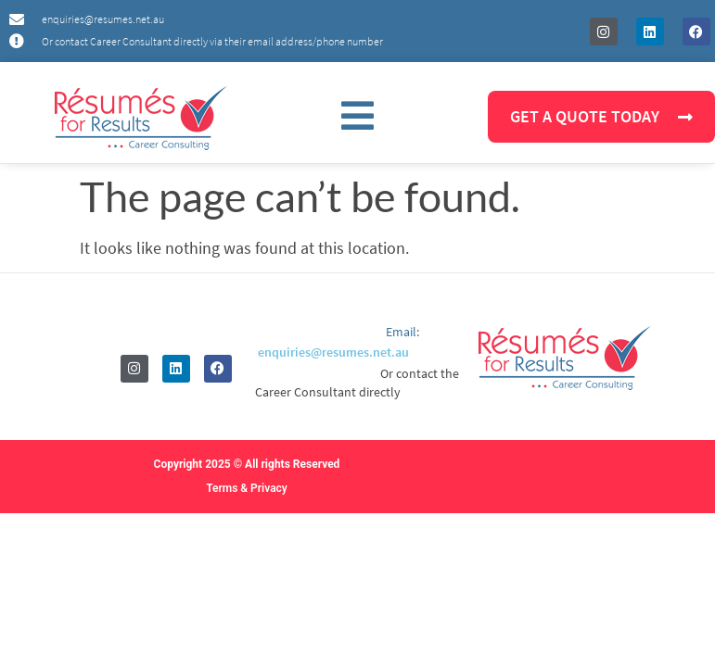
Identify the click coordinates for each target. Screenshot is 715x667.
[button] (357, 116)
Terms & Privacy (246, 488)
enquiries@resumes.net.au (333, 352)
